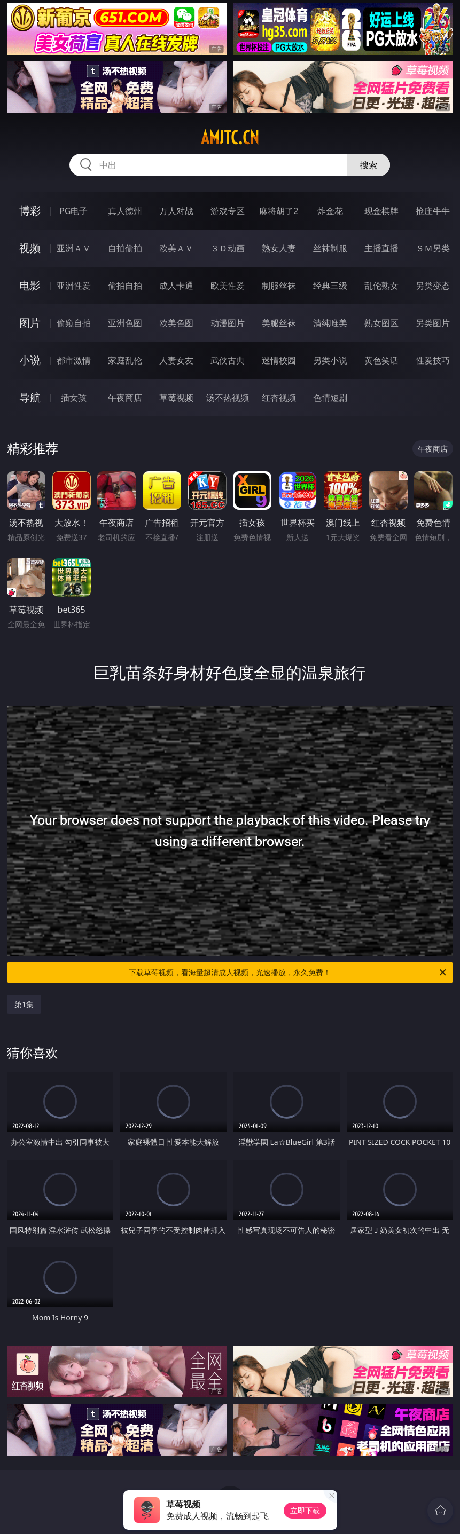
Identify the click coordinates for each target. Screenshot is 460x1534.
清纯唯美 (330, 323)
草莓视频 (176, 398)
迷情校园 (279, 360)
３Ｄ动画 (227, 248)
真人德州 (125, 211)
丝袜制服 (330, 248)
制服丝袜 (279, 285)
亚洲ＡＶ (74, 248)
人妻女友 (176, 360)
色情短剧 (330, 398)
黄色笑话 (381, 360)
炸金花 (330, 211)
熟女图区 (381, 323)
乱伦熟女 (381, 285)
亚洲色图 (125, 323)
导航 (30, 397)
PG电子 (73, 211)
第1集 (24, 1004)
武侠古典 (227, 360)
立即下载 (305, 1510)
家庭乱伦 (125, 360)
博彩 (30, 210)
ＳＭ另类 (433, 248)
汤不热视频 (227, 398)
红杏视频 (279, 398)
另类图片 (433, 323)
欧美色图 (176, 323)
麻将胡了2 (278, 211)
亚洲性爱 (74, 285)
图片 (30, 322)
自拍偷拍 (125, 248)
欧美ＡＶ (176, 248)
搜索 (368, 165)
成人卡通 (176, 285)
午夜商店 (125, 398)
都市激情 (74, 360)
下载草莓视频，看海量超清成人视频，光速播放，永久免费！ (288, 972)
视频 (30, 248)
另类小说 (330, 360)
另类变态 (433, 285)
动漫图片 (227, 323)
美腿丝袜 (279, 323)
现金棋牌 (381, 211)
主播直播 (381, 248)
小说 (30, 360)
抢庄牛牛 (433, 211)
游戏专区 (227, 211)
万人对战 (176, 211)
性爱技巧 (433, 360)
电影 (30, 285)
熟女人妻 (279, 248)
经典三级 (330, 285)
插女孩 (74, 398)
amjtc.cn (230, 137)
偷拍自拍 (125, 285)
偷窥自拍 (74, 323)
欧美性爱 (227, 285)
